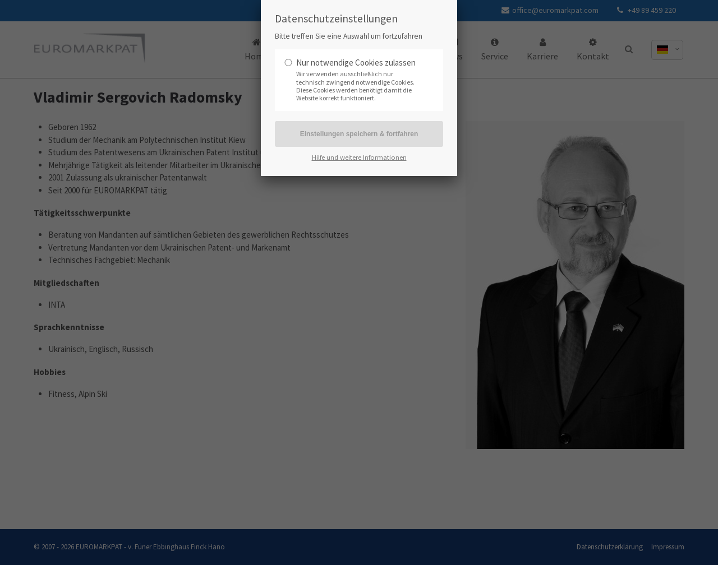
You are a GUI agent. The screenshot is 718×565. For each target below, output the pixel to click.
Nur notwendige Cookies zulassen (356, 62)
